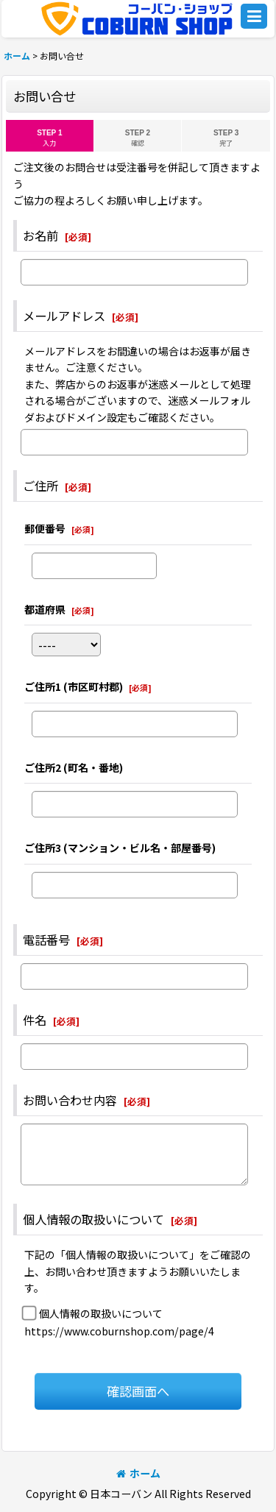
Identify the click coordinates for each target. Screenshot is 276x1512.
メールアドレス (64, 315)
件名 (34, 1020)
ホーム (138, 1473)
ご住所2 (73, 767)
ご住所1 (73, 686)
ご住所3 (120, 847)
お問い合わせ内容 (70, 1100)
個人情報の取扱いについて (93, 1219)
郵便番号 (45, 528)
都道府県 (45, 609)
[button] (254, 16)
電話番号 (46, 939)
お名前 (40, 235)
